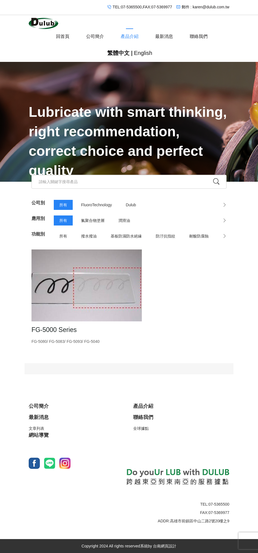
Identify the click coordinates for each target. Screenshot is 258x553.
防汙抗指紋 (165, 236)
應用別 (38, 218)
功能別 (38, 234)
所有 (63, 205)
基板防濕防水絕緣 (126, 236)
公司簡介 (95, 34)
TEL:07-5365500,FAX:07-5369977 (142, 7)
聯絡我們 (199, 34)
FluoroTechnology (96, 205)
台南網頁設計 (164, 546)
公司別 (38, 202)
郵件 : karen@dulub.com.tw (205, 7)
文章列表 (36, 428)
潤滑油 (124, 220)
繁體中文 (118, 53)
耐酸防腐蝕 (199, 236)
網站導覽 (39, 435)
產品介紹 (129, 34)
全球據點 (141, 428)
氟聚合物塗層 (92, 220)
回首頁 (62, 34)
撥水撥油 (89, 236)
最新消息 (164, 34)
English (143, 53)
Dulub (131, 205)
